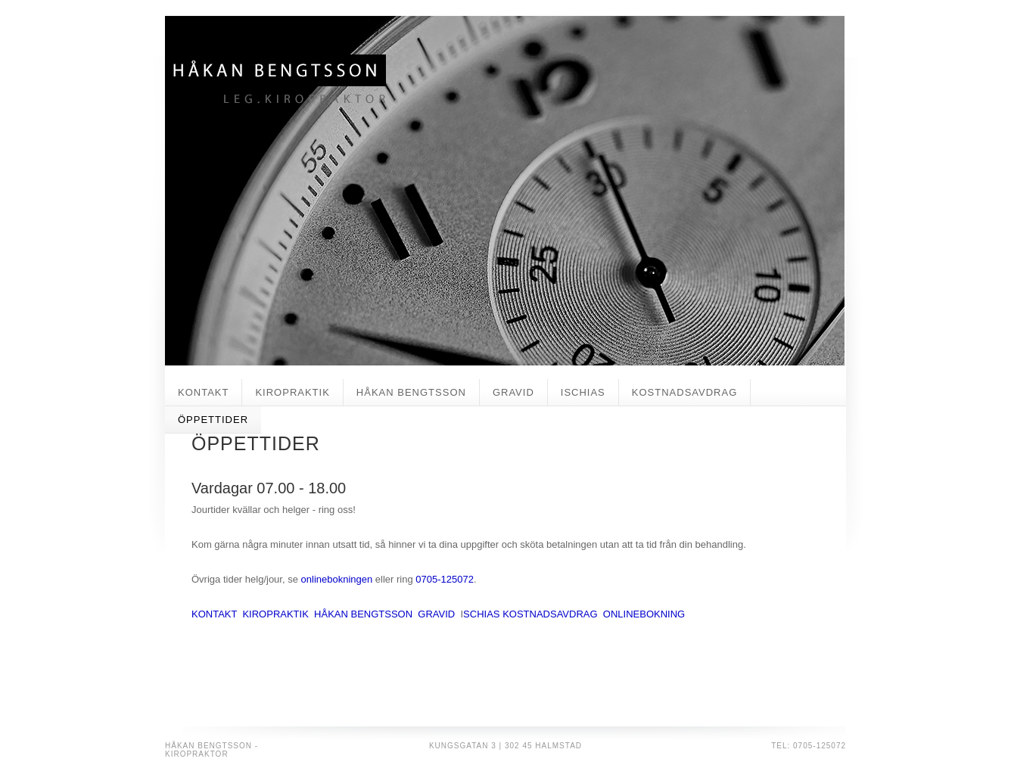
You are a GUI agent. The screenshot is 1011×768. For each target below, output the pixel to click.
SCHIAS (481, 614)
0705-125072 (444, 579)
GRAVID (513, 392)
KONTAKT (203, 392)
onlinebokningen (337, 579)
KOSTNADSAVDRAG (684, 392)
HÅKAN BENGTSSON (411, 392)
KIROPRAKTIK (292, 392)
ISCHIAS (583, 392)
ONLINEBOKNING (644, 614)
